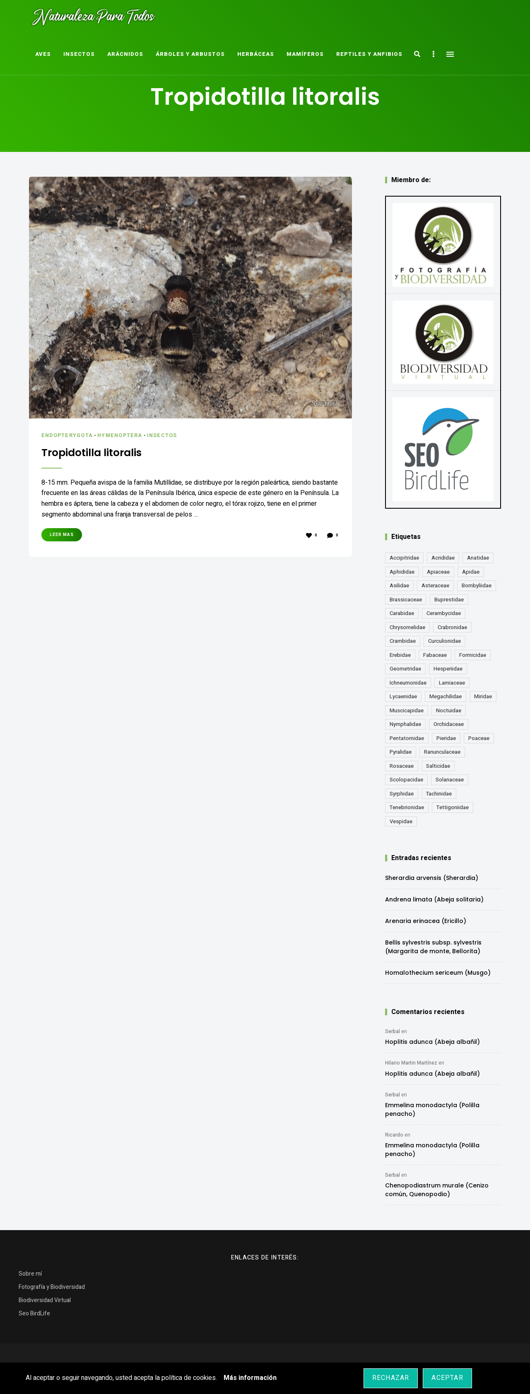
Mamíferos (305, 54)
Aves (43, 54)
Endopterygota (68, 435)
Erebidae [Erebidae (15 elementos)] (400, 655)
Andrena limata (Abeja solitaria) (434, 899)
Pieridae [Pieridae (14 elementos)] (446, 738)
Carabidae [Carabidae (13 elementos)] (402, 613)
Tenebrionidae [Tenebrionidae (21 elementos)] (407, 807)
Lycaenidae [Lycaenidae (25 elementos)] (403, 696)
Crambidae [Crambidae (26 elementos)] (403, 641)
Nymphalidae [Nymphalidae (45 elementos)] (405, 724)
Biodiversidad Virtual (45, 1300)
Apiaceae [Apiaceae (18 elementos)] (438, 572)
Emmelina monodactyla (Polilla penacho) (432, 1109)
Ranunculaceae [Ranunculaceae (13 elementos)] (442, 752)
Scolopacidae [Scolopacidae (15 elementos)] (406, 780)
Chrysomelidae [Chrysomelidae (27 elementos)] (407, 627)
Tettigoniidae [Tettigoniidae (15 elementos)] (452, 807)
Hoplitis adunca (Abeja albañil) (432, 1042)
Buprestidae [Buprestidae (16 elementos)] (449, 599)
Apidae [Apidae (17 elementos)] (470, 572)
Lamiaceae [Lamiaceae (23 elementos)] (452, 683)
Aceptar (447, 1378)
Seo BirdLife (34, 1313)
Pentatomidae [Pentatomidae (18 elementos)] (407, 738)
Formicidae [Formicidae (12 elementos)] (472, 655)
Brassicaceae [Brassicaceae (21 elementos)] (406, 599)
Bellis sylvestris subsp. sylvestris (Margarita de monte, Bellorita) (433, 946)
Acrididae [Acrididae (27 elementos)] (443, 558)
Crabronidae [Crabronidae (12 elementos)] (452, 627)
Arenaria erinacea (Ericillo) (425, 921)
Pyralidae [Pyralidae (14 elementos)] (401, 752)
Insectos (79, 54)
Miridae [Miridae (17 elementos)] (483, 696)
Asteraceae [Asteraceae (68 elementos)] (435, 585)
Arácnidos (125, 54)
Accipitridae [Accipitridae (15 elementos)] (404, 558)
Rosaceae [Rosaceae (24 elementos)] (402, 766)
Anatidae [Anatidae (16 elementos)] (478, 558)
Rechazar (391, 1378)
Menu (450, 54)
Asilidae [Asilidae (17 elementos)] (399, 585)
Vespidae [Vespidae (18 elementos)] (401, 821)
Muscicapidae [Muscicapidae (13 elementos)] (407, 710)
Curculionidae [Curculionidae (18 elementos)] (444, 641)
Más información (250, 1378)
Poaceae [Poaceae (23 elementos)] (478, 738)
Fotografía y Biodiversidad (52, 1287)
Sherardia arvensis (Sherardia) (431, 878)
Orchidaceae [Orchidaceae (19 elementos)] (449, 724)
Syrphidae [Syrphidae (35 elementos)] (402, 794)
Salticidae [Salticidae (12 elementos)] (438, 766)
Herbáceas (255, 54)
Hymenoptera (123, 435)
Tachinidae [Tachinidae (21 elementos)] (439, 794)
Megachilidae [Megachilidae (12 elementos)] (445, 696)
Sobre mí (30, 1273)
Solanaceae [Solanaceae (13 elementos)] (450, 780)
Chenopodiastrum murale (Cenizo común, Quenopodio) (437, 1189)
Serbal (392, 1031)
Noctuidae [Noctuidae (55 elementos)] (448, 710)
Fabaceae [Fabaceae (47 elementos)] (435, 655)
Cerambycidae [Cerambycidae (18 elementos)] (443, 613)
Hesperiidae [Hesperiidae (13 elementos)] (448, 669)
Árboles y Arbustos (190, 54)
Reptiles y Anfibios (369, 54)
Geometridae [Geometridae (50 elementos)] (405, 669)
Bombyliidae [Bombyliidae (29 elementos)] (476, 585)
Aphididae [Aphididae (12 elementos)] (402, 572)
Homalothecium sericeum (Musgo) (438, 973)
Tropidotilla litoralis (98, 452)
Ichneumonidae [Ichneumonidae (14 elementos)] (408, 683)
